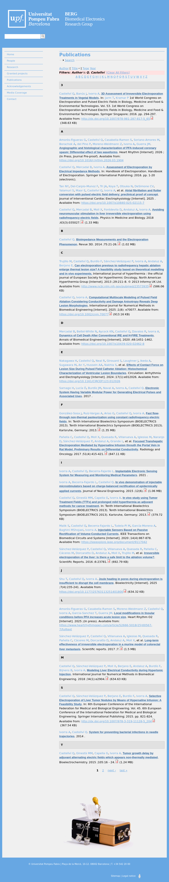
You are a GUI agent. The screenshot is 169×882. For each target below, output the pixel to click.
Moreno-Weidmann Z (107, 144)
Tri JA (103, 186)
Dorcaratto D (85, 553)
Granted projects (17, 73)
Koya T (113, 186)
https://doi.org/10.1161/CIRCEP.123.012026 (89, 381)
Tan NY (64, 186)
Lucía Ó (81, 388)
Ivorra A (93, 93)
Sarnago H (66, 388)
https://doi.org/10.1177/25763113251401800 (91, 591)
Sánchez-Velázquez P (118, 261)
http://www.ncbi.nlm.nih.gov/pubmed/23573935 (115, 286)
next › (112, 770)
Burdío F (96, 261)
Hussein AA (94, 365)
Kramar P (122, 97)
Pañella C (65, 437)
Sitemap (115, 876)
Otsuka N (126, 186)
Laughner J (130, 360)
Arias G (109, 413)
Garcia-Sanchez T (84, 613)
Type (86, 68)
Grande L (116, 441)
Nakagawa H (68, 360)
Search (69, 60)
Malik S (64, 525)
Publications (14, 80)
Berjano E (66, 265)
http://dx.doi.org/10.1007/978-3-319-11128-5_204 (116, 721)
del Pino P (84, 144)
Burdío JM (94, 388)
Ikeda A (145, 360)
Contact (12, 99)
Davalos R (139, 331)
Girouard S (114, 360)
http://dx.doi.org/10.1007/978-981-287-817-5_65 (115, 118)
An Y (81, 365)
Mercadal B (84, 167)
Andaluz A (130, 209)
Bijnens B (65, 670)
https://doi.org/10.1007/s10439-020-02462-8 (112, 343)
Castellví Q (66, 93)
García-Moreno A (143, 525)
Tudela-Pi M (122, 525)
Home (10, 54)
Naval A (108, 388)
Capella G (101, 497)
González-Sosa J (70, 413)
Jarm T (109, 97)
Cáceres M (66, 553)
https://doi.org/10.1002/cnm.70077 (83, 314)
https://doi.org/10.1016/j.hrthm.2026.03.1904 (91, 160)
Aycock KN (106, 331)
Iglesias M (144, 437)
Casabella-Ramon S (118, 139)
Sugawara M (68, 365)
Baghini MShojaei (71, 530)
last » (123, 770)
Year (93, 68)
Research (12, 67)
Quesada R (109, 437)
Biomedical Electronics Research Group (85, 18)
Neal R (100, 360)
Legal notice (129, 876)
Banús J (81, 93)
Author (64, 68)
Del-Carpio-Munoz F (84, 186)
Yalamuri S (66, 190)
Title (75, 68)
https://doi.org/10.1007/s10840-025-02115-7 (112, 202)
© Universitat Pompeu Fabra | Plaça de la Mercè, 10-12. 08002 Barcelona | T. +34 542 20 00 (79, 864)
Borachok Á (67, 144)
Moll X (98, 209)
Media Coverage (17, 92)
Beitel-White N (87, 331)
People (11, 60)
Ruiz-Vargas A (93, 413)
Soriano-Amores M (146, 139)
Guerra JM (143, 144)
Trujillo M (65, 261)
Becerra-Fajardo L (101, 471)
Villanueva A (127, 437)
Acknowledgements (19, 86)
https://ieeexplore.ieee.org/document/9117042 (114, 542)
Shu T (63, 579)
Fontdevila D (112, 209)
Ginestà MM (84, 497)
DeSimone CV (144, 186)
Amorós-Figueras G (72, 139)
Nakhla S (110, 365)
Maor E (80, 190)
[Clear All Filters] (118, 72)
